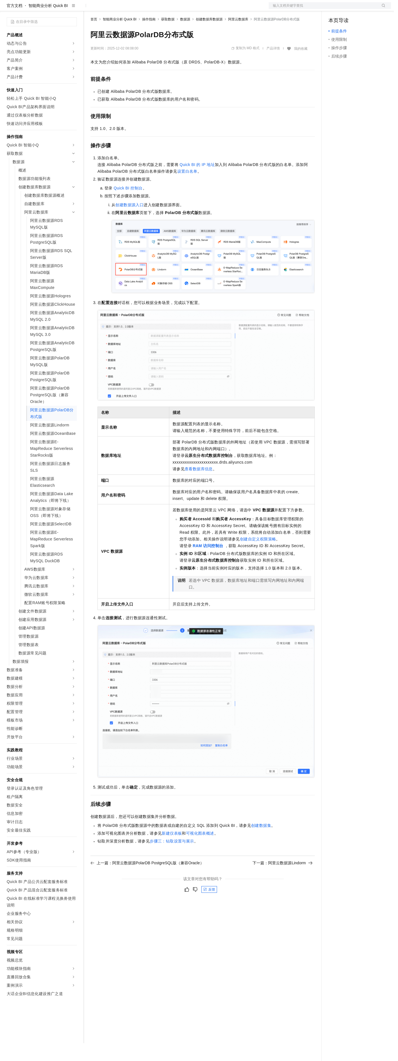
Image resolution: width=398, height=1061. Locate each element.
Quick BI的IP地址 (197, 182)
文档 (323, 9)
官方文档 (14, 23)
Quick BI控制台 (128, 206)
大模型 (57, 9)
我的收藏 (301, 66)
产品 (73, 9)
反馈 (209, 907)
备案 (334, 9)
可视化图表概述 (200, 851)
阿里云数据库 (238, 37)
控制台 (348, 9)
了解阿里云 (184, 9)
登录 (381, 9)
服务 (165, 9)
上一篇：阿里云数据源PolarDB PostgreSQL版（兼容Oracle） (147, 881)
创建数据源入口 (129, 222)
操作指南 (149, 37)
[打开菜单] (9, 9)
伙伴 (151, 9)
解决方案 (90, 9)
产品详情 (273, 66)
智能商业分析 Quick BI (48, 23)
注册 (361, 9)
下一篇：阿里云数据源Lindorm (282, 881)
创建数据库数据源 (209, 37)
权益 (107, 9)
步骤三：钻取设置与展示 (172, 859)
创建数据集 (261, 843)
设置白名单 (187, 189)
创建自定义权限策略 (258, 557)
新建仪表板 (172, 851)
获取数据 (168, 37)
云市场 (136, 9)
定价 (121, 9)
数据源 (185, 37)
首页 (93, 37)
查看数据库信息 (199, 487)
